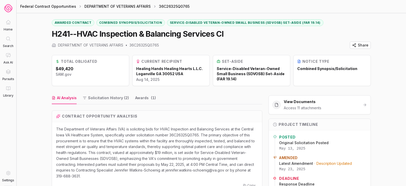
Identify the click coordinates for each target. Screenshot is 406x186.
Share (360, 45)
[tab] (64, 98)
